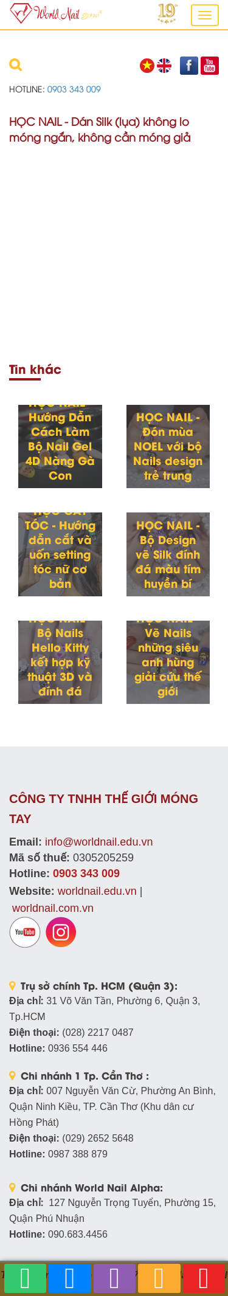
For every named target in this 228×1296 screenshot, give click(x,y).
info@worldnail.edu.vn (99, 842)
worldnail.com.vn (53, 908)
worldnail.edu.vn (97, 891)
